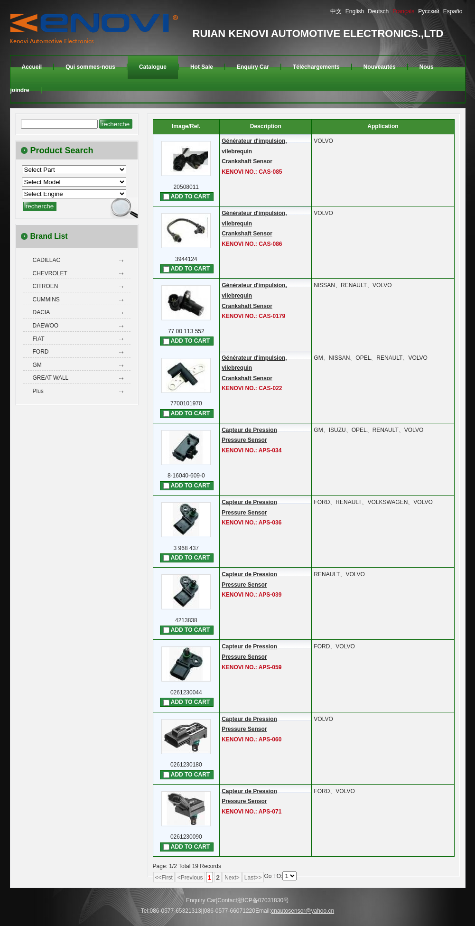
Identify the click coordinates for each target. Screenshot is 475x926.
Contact (227, 900)
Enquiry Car (201, 900)
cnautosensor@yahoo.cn (302, 910)
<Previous (190, 877)
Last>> (253, 877)
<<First (164, 877)
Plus (38, 391)
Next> (232, 877)
